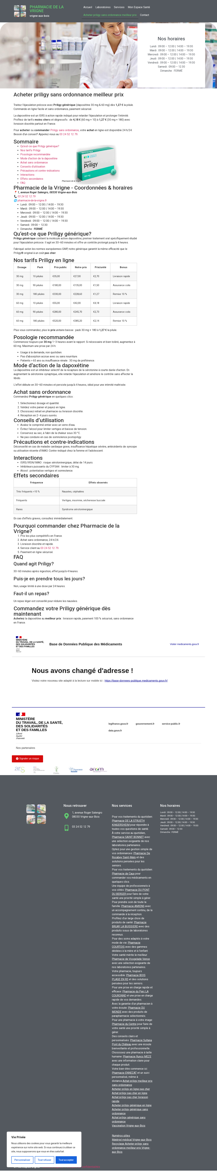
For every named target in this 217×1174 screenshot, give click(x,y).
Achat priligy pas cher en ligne (129, 1093)
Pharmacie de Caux (123, 873)
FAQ (22, 182)
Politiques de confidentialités (82, 1166)
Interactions (27, 174)
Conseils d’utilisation (32, 166)
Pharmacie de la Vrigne (47, 9)
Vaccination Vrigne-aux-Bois (128, 1125)
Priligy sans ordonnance (64, 130)
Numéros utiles (121, 1135)
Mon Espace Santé (139, 7)
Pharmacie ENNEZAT (124, 1072)
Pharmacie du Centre (124, 1024)
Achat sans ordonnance (34, 162)
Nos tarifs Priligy (30, 150)
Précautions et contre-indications (40, 170)
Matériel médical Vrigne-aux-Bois (132, 1139)
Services (119, 7)
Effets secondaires (31, 178)
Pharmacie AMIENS (132, 906)
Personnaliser (22, 1160)
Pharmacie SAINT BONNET (128, 837)
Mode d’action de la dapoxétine (38, 158)
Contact (144, 15)
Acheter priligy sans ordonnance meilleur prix (110, 15)
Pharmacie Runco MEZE (137, 1056)
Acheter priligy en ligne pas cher (131, 1089)
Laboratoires (103, 7)
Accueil (87, 7)
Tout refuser (44, 1160)
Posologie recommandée (35, 154)
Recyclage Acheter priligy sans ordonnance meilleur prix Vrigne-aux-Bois (131, 1148)
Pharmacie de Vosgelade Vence (131, 959)
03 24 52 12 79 (68, 134)
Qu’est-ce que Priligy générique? (39, 146)
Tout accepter (66, 1160)
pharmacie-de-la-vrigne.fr (32, 200)
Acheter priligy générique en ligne (132, 1105)
